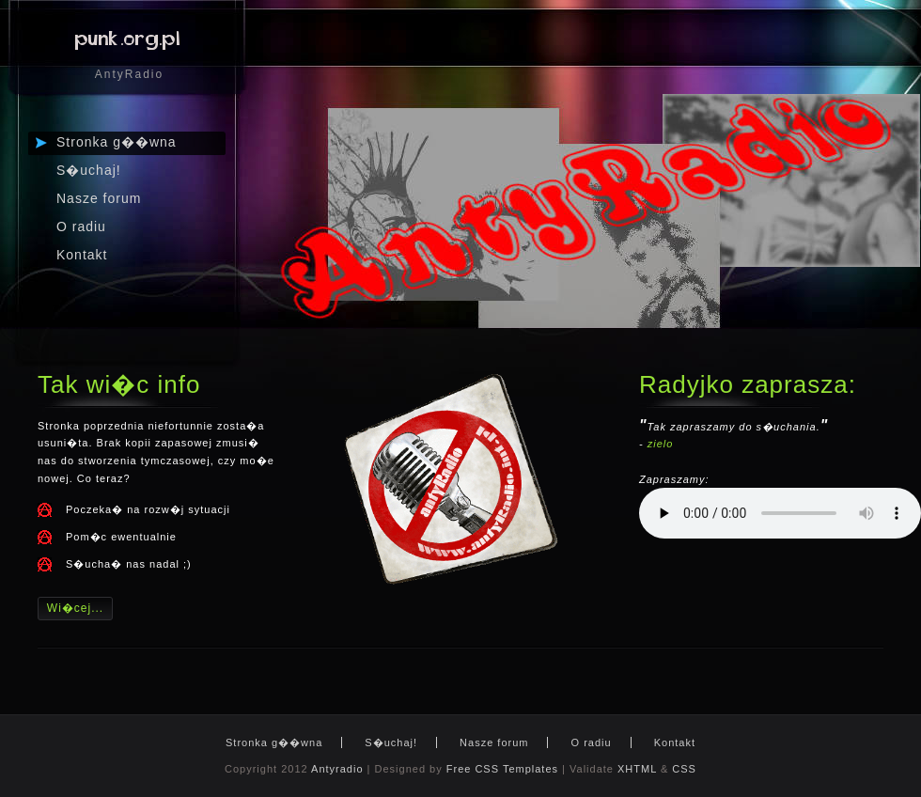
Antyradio (337, 768)
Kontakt (81, 254)
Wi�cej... (75, 608)
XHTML (637, 768)
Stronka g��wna (116, 141)
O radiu (81, 226)
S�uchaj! (88, 170)
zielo (661, 443)
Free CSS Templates (502, 768)
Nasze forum (98, 198)
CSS (684, 768)
